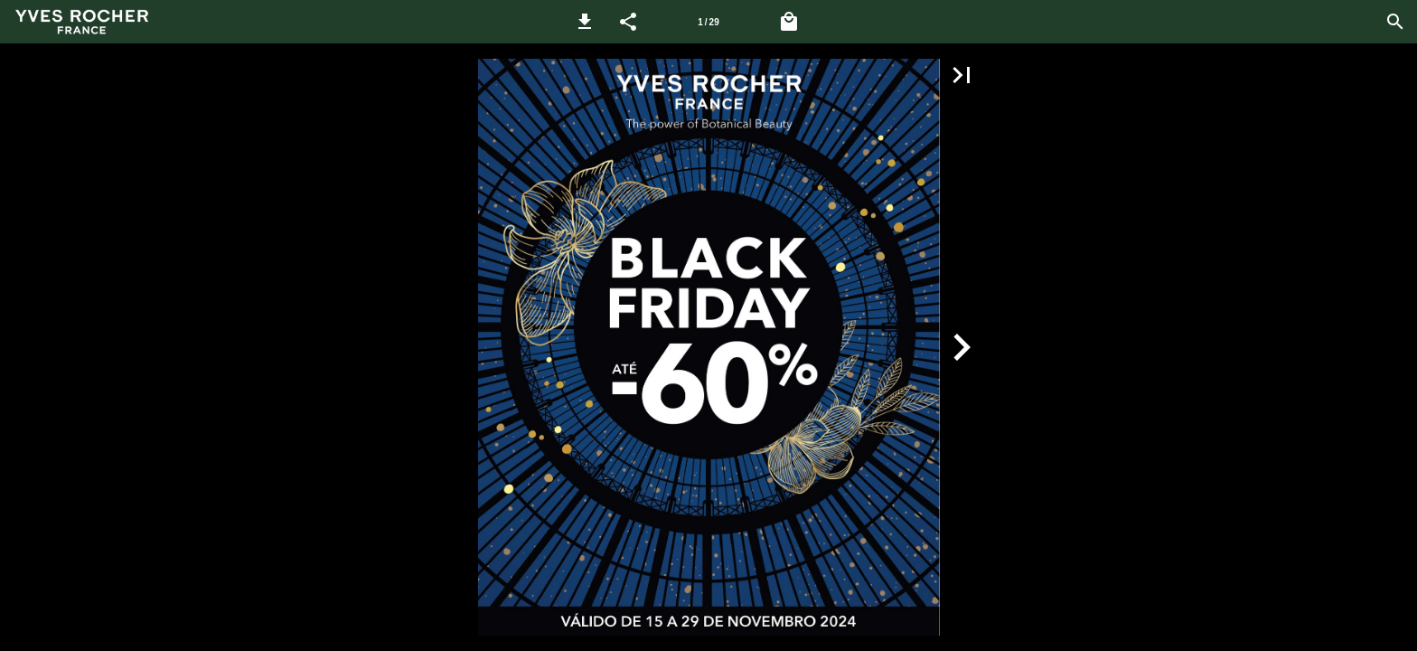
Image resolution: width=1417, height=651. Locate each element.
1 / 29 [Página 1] (708, 22)
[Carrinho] (789, 21)
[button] (584, 21)
